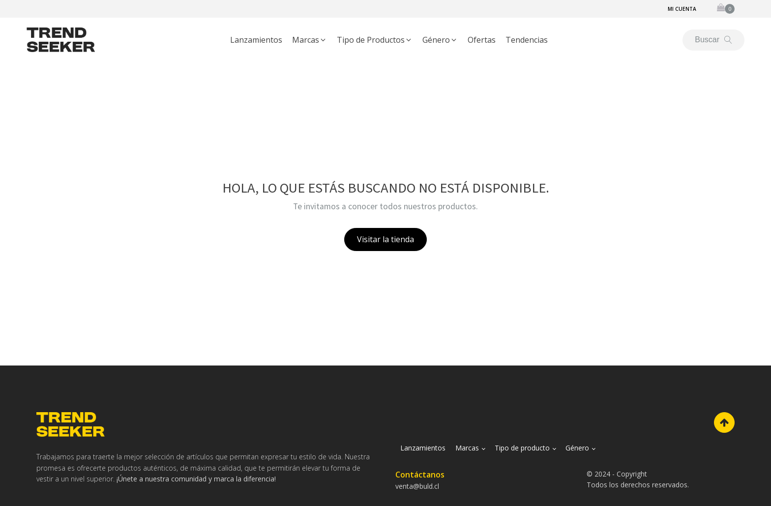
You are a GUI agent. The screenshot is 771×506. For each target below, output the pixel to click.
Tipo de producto (522, 447)
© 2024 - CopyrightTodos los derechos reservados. (638, 479)
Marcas (467, 447)
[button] (309, 40)
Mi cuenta (682, 8)
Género (577, 447)
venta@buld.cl (417, 486)
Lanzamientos (422, 447)
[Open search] (713, 39)
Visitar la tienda (385, 239)
